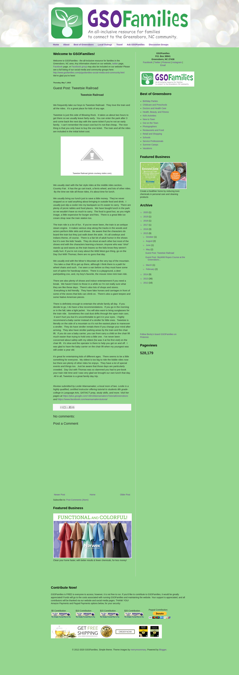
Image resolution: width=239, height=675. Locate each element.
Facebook (57, 66)
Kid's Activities (149, 115)
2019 (146, 216)
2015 (146, 233)
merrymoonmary (138, 649)
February (150, 269)
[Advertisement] (71, 571)
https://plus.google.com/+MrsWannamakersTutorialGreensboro (95, 396)
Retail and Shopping (152, 134)
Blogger (162, 649)
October (150, 237)
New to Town (149, 119)
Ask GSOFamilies (136, 44)
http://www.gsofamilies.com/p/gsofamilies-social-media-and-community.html (88, 72)
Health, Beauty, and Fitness (156, 112)
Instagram (177, 62)
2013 (146, 278)
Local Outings (105, 44)
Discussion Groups (158, 44)
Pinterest (166, 62)
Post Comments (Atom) (77, 500)
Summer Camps (150, 144)
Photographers (150, 126)
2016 (146, 229)
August (149, 241)
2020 (146, 212)
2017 (146, 225)
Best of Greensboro (84, 44)
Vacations (147, 148)
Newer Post (59, 494)
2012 (146, 283)
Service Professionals (153, 141)
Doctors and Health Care (154, 108)
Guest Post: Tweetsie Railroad (159, 253)
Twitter (157, 62)
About (66, 44)
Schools (146, 137)
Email (163, 65)
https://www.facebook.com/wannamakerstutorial (82, 399)
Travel (119, 44)
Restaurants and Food (153, 130)
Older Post (125, 494)
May (148, 249)
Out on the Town (150, 123)
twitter (115, 63)
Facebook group (79, 66)
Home (56, 44)
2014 (146, 274)
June (148, 245)
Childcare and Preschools (155, 105)
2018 (146, 221)
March (149, 265)
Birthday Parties (150, 101)
